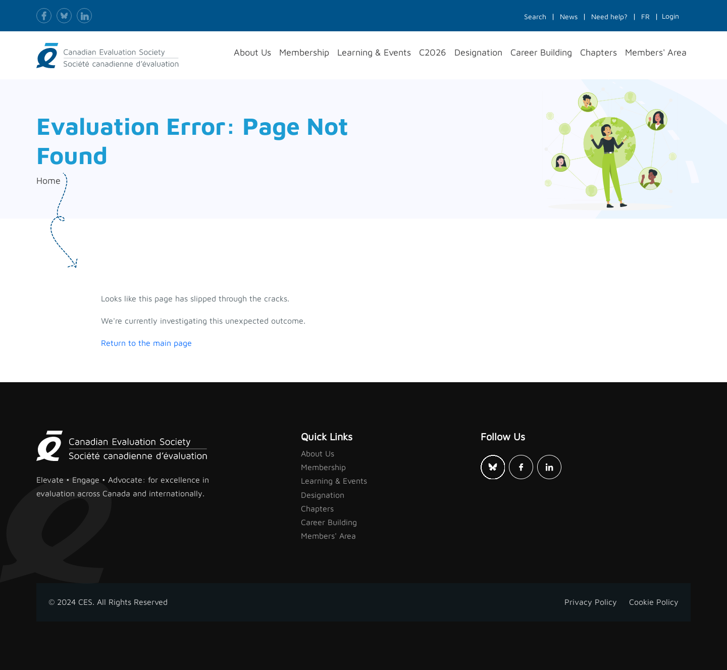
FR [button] (645, 16)
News (569, 16)
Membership (323, 467)
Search (535, 16)
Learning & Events (334, 480)
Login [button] (670, 16)
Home (48, 180)
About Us (317, 453)
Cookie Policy (654, 601)
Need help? (609, 16)
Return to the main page (146, 342)
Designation (322, 494)
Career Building (329, 522)
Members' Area (328, 535)
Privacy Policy (590, 601)
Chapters (317, 508)
